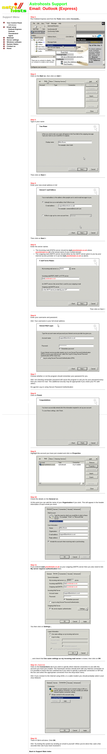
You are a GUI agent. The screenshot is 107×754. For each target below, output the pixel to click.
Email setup (11, 27)
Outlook (11, 31)
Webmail (10, 38)
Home (9, 48)
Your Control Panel (14, 23)
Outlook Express (15, 29)
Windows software (14, 42)
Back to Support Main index (40, 751)
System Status (12, 44)
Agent (10, 36)
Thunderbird (13, 33)
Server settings (13, 40)
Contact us (11, 46)
